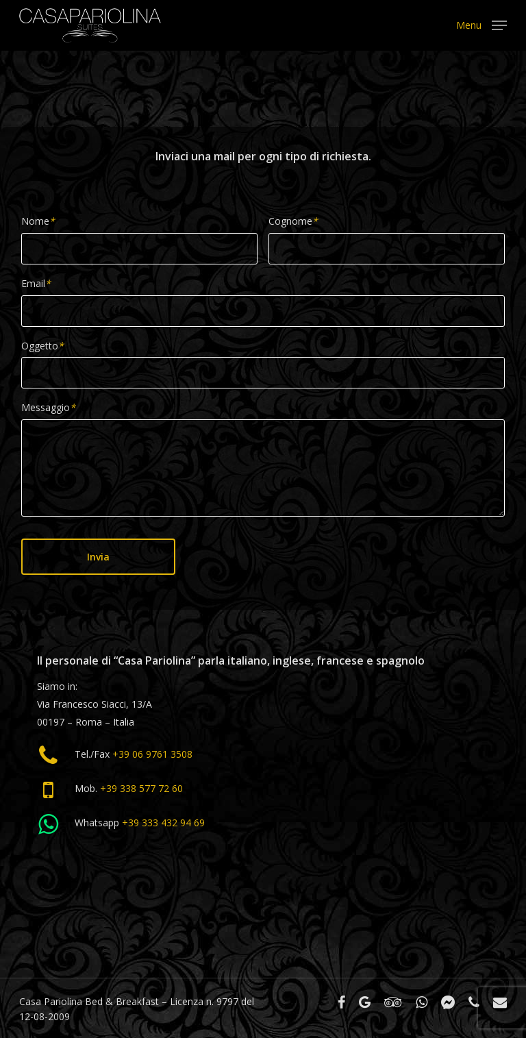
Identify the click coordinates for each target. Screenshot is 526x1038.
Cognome (293, 220)
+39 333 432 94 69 (163, 822)
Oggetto (42, 345)
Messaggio (48, 407)
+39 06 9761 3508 (152, 754)
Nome (38, 220)
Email (36, 283)
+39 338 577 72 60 (141, 788)
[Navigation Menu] (481, 24)
